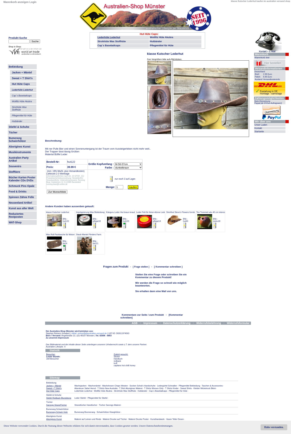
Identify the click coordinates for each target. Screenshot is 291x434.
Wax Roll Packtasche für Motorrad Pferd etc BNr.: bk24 (66, 242)
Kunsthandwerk (158, 419)
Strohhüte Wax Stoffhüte (112, 41)
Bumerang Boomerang (84, 412)
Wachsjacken (80, 386)
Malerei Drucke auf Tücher (115, 419)
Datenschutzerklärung (176, 323)
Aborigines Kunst (19, 146)
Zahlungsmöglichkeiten (269, 98)
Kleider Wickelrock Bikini (205, 388)
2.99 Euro (267, 74)
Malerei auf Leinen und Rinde (87, 419)
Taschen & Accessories (212, 386)
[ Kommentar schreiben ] (168, 266)
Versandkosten (76, 171)
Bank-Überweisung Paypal (268, 102)
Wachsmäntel (94, 386)
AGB (135, 323)
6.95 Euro (267, 77)
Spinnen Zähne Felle (21, 197)
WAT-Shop (15, 222)
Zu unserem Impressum (57, 338)
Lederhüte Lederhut (109, 37)
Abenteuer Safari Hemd (85, 388)
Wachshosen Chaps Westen (115, 386)
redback (117, 361)
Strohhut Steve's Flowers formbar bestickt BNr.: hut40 (185, 220)
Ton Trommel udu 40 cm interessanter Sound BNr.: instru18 (216, 220)
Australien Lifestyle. (56, 347)
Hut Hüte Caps (149, 34)
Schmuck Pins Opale (22, 185)
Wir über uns (263, 121)
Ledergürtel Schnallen (167, 386)
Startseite (259, 131)
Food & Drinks (18, 191)
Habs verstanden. (274, 427)
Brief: (257, 74)
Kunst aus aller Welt (21, 208)
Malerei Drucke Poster (139, 419)
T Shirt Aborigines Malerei (131, 388)
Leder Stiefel (80, 398)
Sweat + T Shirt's (22, 78)
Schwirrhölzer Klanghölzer (108, 412)
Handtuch (118, 359)
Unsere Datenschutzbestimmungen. (156, 425)
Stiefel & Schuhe (19, 126)
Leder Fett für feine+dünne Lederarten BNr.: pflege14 (153, 220)
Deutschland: (259, 72)
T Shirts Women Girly (154, 388)
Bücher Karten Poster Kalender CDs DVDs (22, 179)
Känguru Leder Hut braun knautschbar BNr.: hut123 (123, 220)
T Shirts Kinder (172, 388)
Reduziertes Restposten (16, 215)
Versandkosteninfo (271, 79)
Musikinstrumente (20, 152)
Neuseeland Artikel (20, 202)
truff (115, 363)
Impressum (150, 323)
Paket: (258, 77)
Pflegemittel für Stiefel (97, 398)
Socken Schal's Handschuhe (143, 386)
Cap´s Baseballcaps (109, 45)
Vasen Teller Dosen (175, 419)
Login (32, 2)
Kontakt (258, 128)
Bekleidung (16, 66)
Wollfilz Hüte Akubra (161, 37)
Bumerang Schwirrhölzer (17, 139)
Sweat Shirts (186, 388)
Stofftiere (14, 171)
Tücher (13, 132)
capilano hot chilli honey (124, 365)
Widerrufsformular (238, 323)
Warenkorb (261, 54)
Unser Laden (260, 125)
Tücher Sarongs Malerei (110, 405)
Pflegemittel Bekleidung (189, 386)
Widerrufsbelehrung (208, 323)
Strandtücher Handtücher (85, 405)
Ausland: (259, 79)
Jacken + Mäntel (22, 72)
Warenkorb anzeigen (16, 2)
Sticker (117, 356)
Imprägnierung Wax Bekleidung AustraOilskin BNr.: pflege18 (96, 220)
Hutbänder (156, 41)
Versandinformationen (268, 68)
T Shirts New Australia (107, 388)
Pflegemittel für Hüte (162, 45)
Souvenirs (15, 166)
